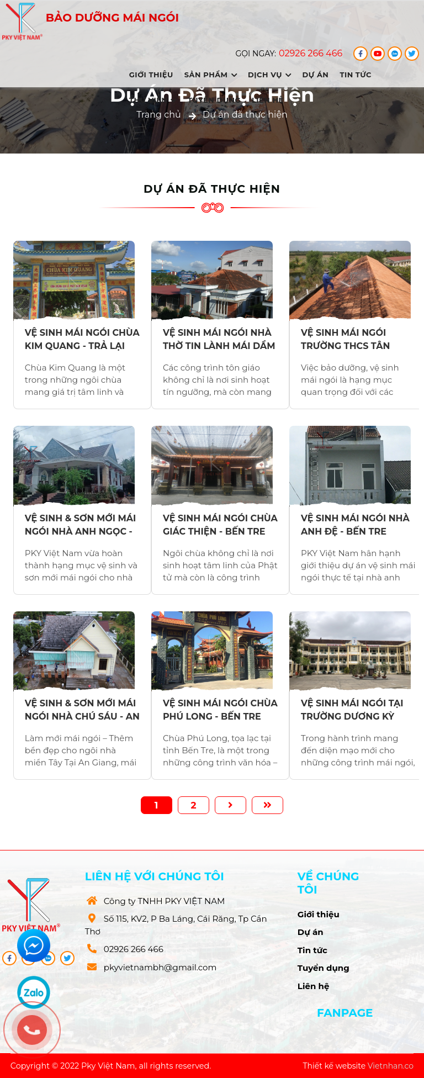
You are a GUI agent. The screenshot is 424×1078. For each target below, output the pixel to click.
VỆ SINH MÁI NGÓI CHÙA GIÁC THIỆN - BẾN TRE (220, 525)
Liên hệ (268, 100)
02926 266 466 (310, 53)
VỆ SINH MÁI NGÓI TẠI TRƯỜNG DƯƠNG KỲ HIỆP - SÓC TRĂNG (352, 710)
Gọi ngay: (256, 54)
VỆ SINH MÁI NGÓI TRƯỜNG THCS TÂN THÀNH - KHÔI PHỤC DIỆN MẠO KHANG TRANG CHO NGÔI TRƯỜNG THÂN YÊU (348, 339)
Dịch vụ (270, 74)
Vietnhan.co (391, 1066)
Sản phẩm (210, 74)
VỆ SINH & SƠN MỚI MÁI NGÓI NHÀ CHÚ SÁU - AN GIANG (82, 710)
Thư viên (153, 100)
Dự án (316, 74)
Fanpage (345, 1012)
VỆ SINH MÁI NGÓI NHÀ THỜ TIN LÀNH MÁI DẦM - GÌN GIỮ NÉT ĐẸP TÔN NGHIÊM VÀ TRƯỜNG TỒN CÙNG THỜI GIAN (219, 339)
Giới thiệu (151, 74)
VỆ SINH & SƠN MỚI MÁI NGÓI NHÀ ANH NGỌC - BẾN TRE (80, 525)
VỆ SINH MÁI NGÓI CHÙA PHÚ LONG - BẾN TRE (220, 710)
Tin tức (356, 74)
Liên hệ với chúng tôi (154, 876)
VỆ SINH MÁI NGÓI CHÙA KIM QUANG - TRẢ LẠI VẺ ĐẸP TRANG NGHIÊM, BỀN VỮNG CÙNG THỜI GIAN (82, 339)
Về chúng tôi (328, 883)
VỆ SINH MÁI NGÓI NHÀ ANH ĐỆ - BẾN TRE (355, 525)
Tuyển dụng (214, 100)
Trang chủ (158, 114)
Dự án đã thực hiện (245, 114)
